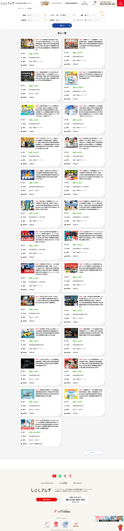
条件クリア (102, 12)
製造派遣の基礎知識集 (71, 3)
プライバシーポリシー (62, 518)
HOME (19, 8)
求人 (23, 8)
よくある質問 (63, 483)
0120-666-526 (108, 4)
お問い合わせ (46, 499)
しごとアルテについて (56, 3)
